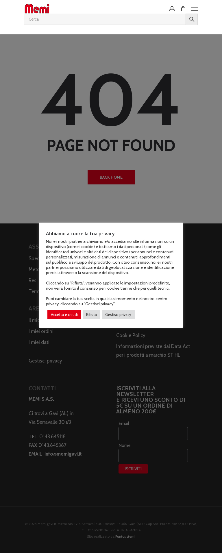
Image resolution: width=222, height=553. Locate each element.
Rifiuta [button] (91, 314)
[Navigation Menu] (194, 9)
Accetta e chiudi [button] (64, 314)
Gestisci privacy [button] (118, 314)
